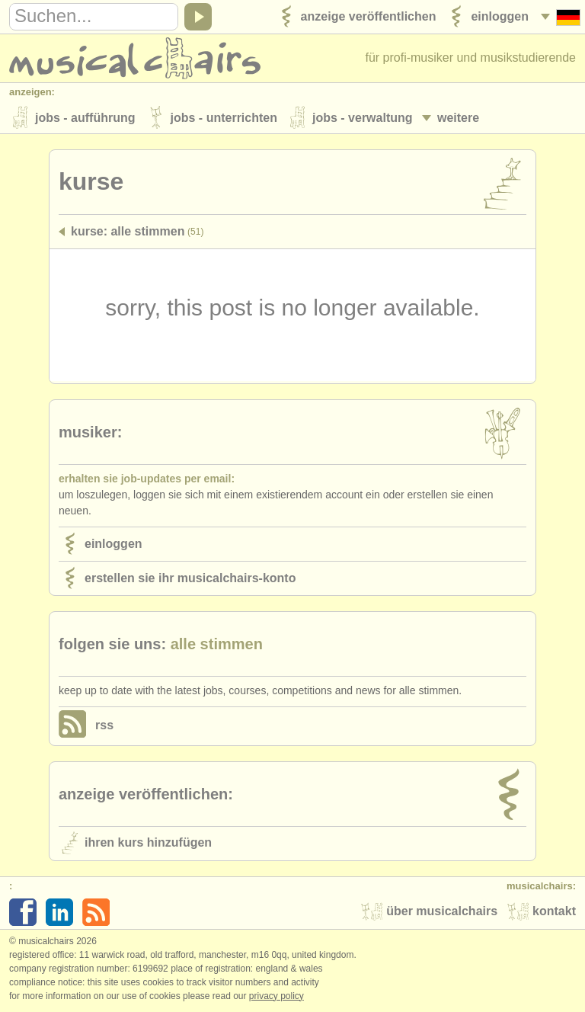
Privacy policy (276, 996)
